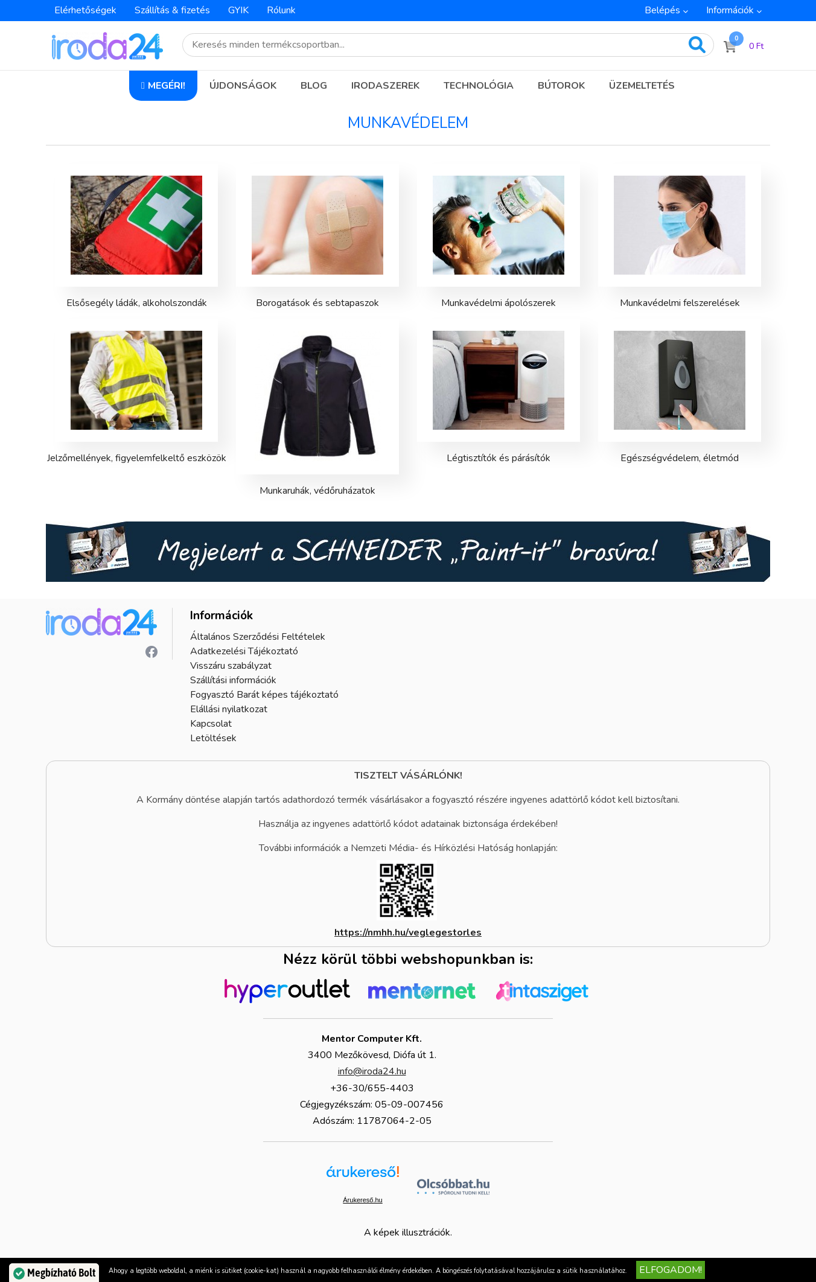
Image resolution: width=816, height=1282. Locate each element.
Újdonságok (242, 85)
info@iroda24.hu (372, 1071)
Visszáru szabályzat (231, 665)
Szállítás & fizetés (172, 10)
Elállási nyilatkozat (228, 709)
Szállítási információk (233, 680)
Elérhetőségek (85, 10)
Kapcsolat (211, 723)
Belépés (662, 10)
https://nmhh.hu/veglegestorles (408, 932)
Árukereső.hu (362, 1200)
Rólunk (281, 10)
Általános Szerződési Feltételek (257, 636)
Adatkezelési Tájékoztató (244, 651)
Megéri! (166, 85)
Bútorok (561, 85)
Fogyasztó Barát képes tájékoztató (264, 694)
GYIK (238, 10)
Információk (730, 10)
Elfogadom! (670, 1270)
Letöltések (213, 738)
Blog (314, 85)
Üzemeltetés (642, 85)
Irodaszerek (385, 85)
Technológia (479, 85)
